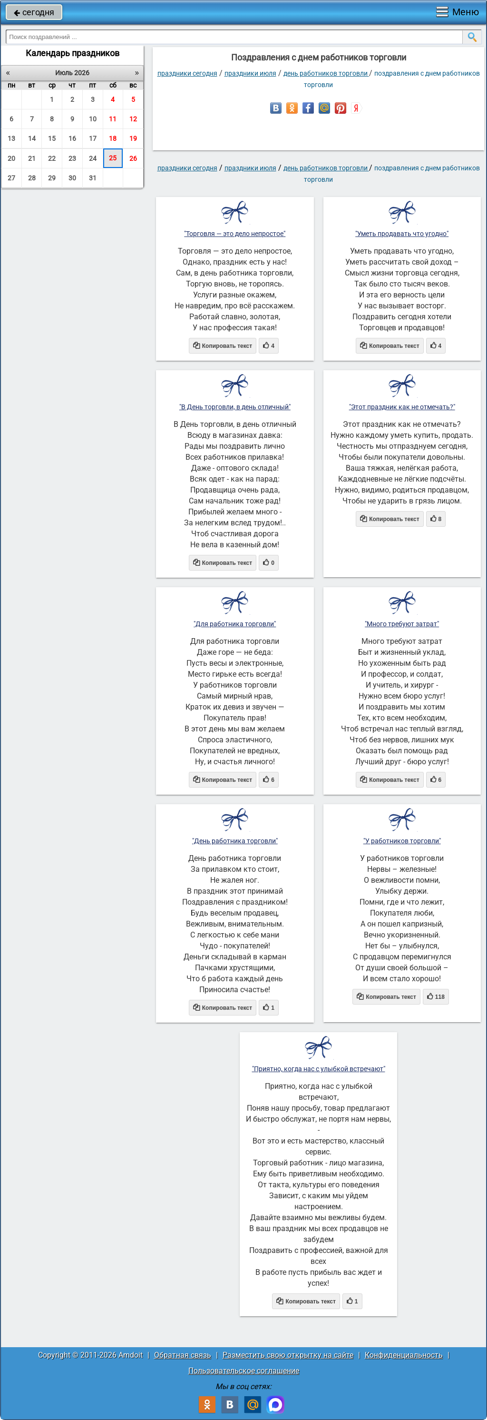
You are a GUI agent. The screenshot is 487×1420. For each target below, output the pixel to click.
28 (32, 178)
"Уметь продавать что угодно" (401, 233)
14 (32, 138)
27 (11, 178)
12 (133, 119)
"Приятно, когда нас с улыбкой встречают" (318, 1069)
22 (52, 158)
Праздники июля (250, 73)
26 (133, 158)
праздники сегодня (187, 73)
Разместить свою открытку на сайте (288, 1355)
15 (52, 138)
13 (11, 138)
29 (52, 178)
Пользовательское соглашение (243, 1370)
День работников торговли (326, 73)
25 (113, 158)
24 (93, 158)
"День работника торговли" (235, 841)
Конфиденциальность (404, 1355)
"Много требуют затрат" (402, 624)
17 (93, 138)
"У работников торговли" (402, 841)
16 (72, 138)
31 (93, 178)
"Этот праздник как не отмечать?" (402, 407)
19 (133, 138)
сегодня (34, 12)
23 (72, 158)
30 (72, 178)
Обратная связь (182, 1355)
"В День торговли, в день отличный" (235, 407)
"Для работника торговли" (235, 624)
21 (32, 158)
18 (113, 138)
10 (93, 119)
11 (113, 119)
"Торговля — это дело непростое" (234, 233)
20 (11, 158)
